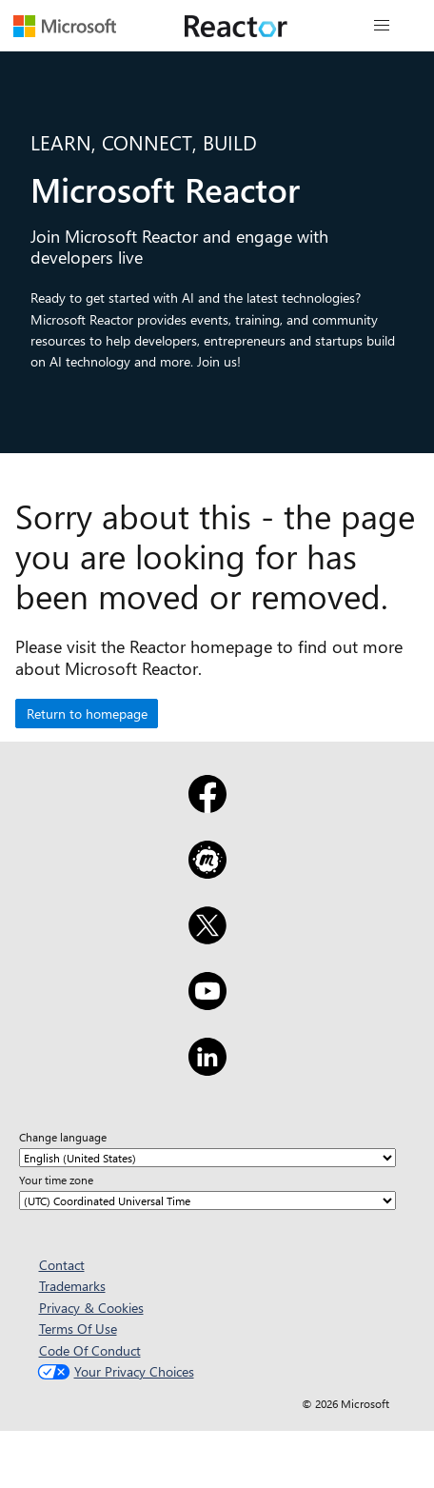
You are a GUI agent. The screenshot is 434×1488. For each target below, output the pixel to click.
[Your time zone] (207, 1200)
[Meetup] (207, 872)
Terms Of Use (78, 1328)
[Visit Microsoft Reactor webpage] (236, 25)
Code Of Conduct (90, 1350)
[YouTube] (207, 1003)
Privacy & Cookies (91, 1308)
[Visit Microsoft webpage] (65, 25)
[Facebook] (207, 806)
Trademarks (72, 1286)
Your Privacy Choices (113, 1371)
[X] (207, 937)
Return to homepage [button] (87, 713)
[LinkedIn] (207, 1069)
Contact (62, 1265)
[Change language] (207, 1157)
